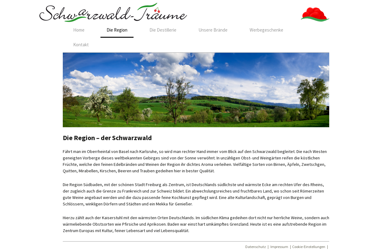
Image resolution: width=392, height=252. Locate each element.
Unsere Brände (213, 30)
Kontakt (81, 45)
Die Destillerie (162, 30)
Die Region (117, 30)
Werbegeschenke (266, 30)
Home (79, 30)
